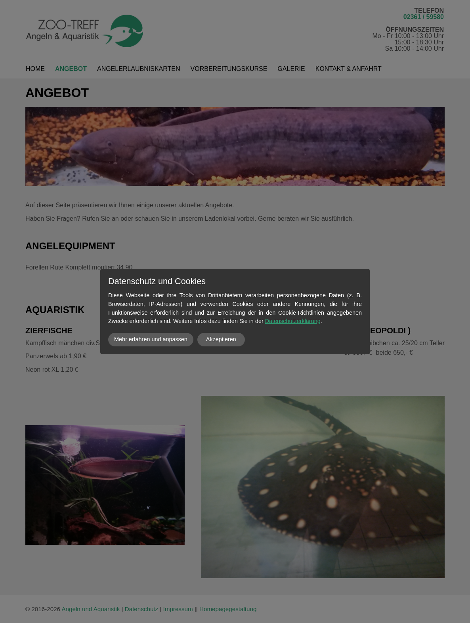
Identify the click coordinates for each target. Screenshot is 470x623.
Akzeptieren (221, 339)
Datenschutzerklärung (293, 321)
